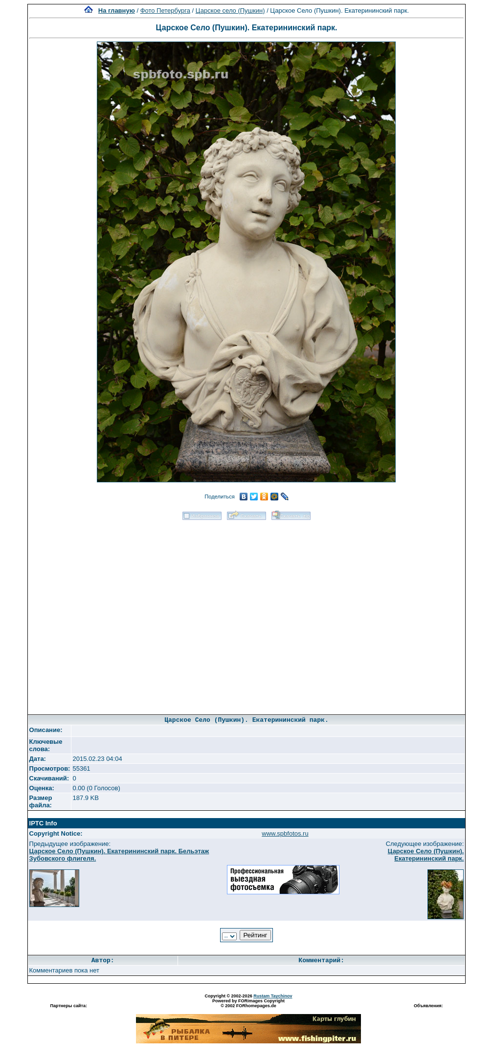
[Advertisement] (115, 614)
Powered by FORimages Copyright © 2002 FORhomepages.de (248, 1003)
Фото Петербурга (165, 10)
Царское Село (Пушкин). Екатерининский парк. (426, 854)
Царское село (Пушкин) (230, 10)
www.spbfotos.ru (285, 833)
